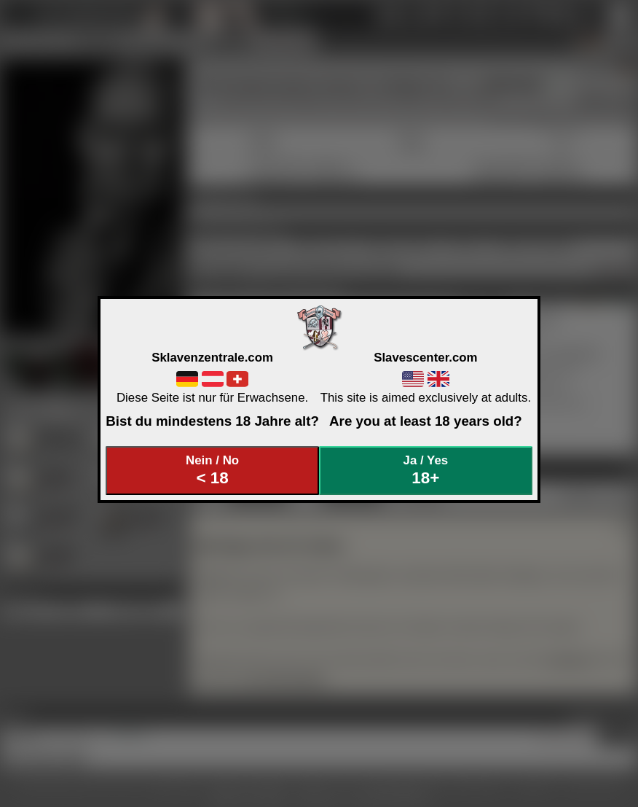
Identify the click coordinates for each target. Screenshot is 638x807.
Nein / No (212, 470)
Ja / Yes (426, 470)
